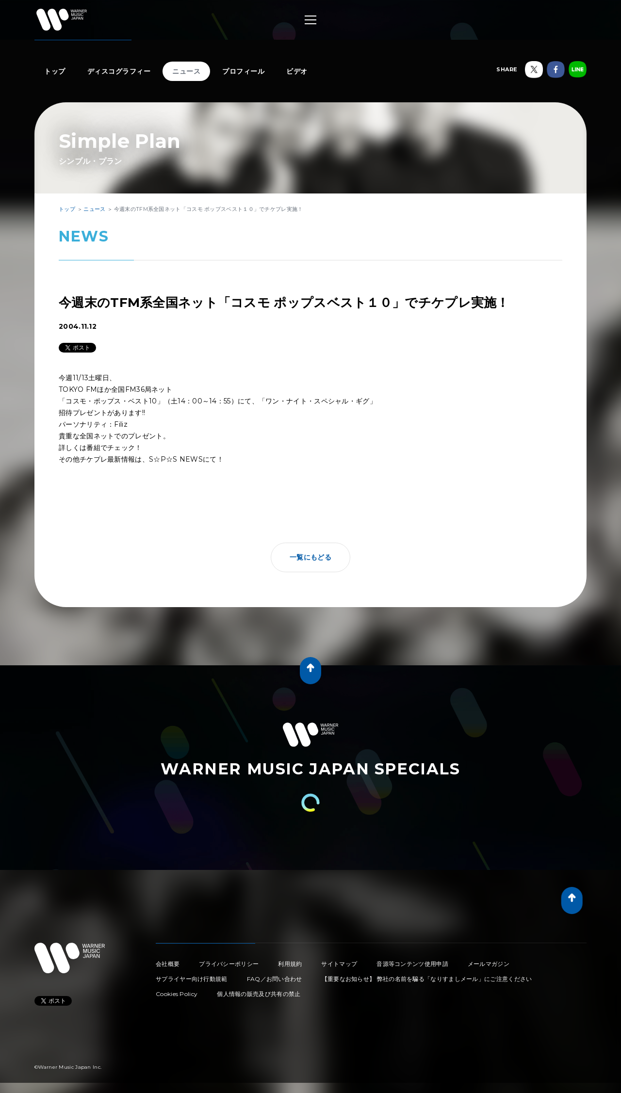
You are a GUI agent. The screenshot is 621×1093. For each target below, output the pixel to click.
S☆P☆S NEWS (176, 459)
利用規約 (290, 963)
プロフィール (243, 71)
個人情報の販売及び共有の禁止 (258, 993)
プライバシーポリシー (229, 963)
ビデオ (297, 71)
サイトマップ (339, 963)
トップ (54, 71)
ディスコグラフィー (119, 71)
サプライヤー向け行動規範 (192, 978)
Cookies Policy (176, 993)
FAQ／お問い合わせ (274, 978)
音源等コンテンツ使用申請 (412, 963)
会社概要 (168, 963)
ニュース (186, 71)
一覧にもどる (310, 557)
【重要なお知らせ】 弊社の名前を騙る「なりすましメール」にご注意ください (427, 978)
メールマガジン (488, 963)
